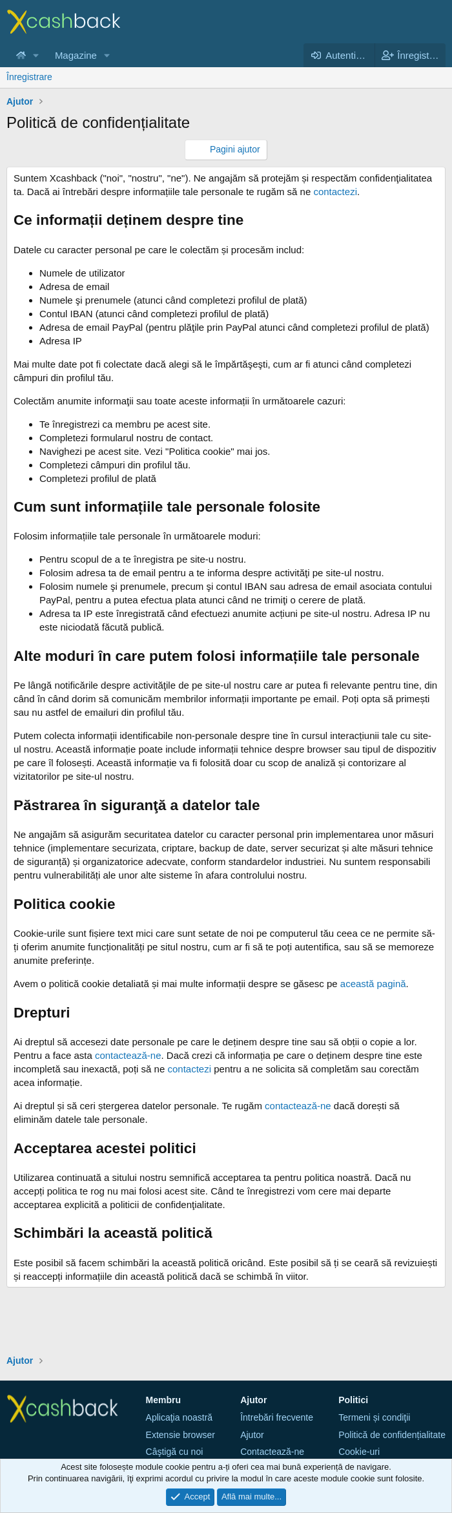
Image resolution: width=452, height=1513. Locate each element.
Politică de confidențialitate (392, 1435)
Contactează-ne (272, 1451)
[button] (36, 55)
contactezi (335, 191)
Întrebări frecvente (276, 1417)
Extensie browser (180, 1435)
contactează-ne (128, 1055)
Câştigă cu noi (174, 1451)
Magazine (76, 55)
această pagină (373, 983)
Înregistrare (29, 77)
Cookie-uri (359, 1451)
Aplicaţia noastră (179, 1417)
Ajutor (252, 1435)
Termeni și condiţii (374, 1417)
